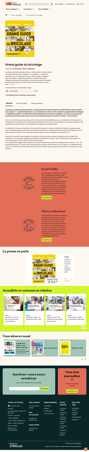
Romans (10, 409)
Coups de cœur (14, 406)
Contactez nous (72, 391)
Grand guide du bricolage (34, 15)
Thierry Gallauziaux (28, 69)
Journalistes (48, 406)
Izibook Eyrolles (74, 419)
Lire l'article (68, 280)
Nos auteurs (28, 9)
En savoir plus (46, 198)
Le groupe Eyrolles (63, 409)
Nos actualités (43, 9)
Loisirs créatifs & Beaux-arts (17, 421)
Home (6, 15)
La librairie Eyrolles (63, 424)
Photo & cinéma (13, 427)
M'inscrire (45, 389)
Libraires (46, 409)
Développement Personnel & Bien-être (16, 412)
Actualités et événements (33, 420)
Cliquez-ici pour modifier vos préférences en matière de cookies (63, 448)
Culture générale (13, 419)
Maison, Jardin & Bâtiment (16, 424)
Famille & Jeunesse (14, 416)
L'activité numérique (63, 419)
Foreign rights (48, 411)
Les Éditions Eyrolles (63, 414)
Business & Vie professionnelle (13, 431)
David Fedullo (17, 69)
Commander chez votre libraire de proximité (20, 95)
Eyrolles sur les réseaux (34, 430)
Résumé (9, 103)
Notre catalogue (11, 9)
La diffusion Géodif (63, 428)
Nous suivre (80, 4)
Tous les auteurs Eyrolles (34, 407)
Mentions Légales (63, 436)
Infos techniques (21, 103)
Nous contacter (49, 414)
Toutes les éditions (37, 103)
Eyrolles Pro (63, 432)
